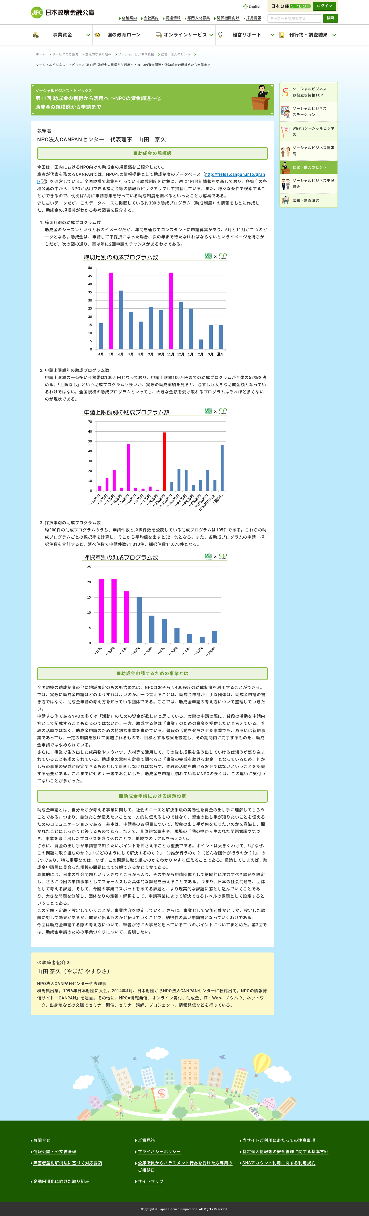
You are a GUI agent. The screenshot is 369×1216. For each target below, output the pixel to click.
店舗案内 (129, 18)
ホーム (41, 54)
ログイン (324, 6)
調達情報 (173, 18)
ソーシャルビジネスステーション (310, 111)
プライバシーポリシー (159, 1151)
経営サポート (247, 34)
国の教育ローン (124, 34)
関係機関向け (228, 18)
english (252, 6)
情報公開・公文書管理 (54, 1151)
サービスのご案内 (65, 54)
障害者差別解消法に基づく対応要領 (67, 1163)
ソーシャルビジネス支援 (136, 54)
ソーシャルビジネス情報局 (313, 151)
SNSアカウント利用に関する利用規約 (278, 1163)
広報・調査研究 (306, 200)
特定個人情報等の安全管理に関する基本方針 (285, 1151)
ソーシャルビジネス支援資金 (313, 184)
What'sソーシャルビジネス (314, 131)
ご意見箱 (146, 1140)
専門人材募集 (198, 18)
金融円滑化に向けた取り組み (61, 1181)
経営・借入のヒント (175, 54)
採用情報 (253, 18)
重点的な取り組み (98, 54)
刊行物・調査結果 (308, 34)
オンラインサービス (185, 34)
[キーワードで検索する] (295, 18)
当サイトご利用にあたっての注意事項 (278, 1140)
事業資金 (62, 34)
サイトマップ (151, 1181)
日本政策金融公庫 (62, 12)
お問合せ (41, 1140)
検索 (330, 18)
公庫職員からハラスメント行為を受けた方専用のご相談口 (185, 1167)
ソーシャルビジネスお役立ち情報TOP (310, 92)
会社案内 (151, 18)
